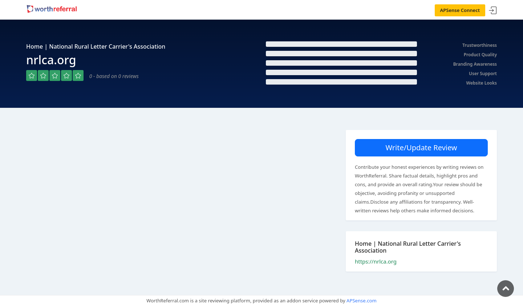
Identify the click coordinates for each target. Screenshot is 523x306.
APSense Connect (460, 10)
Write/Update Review (421, 147)
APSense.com (361, 300)
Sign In (493, 11)
